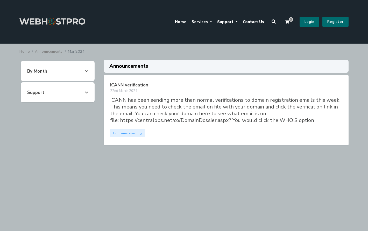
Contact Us (253, 21)
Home (180, 21)
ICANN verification (129, 85)
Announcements (49, 51)
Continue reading (127, 133)
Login (309, 21)
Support (226, 21)
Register (335, 21)
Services (200, 21)
